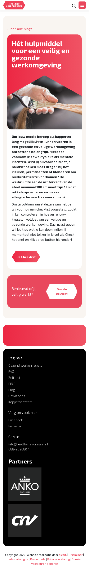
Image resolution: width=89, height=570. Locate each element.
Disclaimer (76, 555)
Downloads (16, 396)
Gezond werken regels (25, 365)
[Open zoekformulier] (74, 6)
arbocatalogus (18, 559)
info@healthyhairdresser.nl (28, 444)
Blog (11, 390)
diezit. (63, 555)
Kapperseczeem (20, 402)
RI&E (11, 384)
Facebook (15, 420)
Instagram (15, 426)
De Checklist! (26, 257)
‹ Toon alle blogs (19, 29)
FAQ (11, 371)
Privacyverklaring (58, 559)
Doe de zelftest (61, 291)
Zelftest (14, 377)
